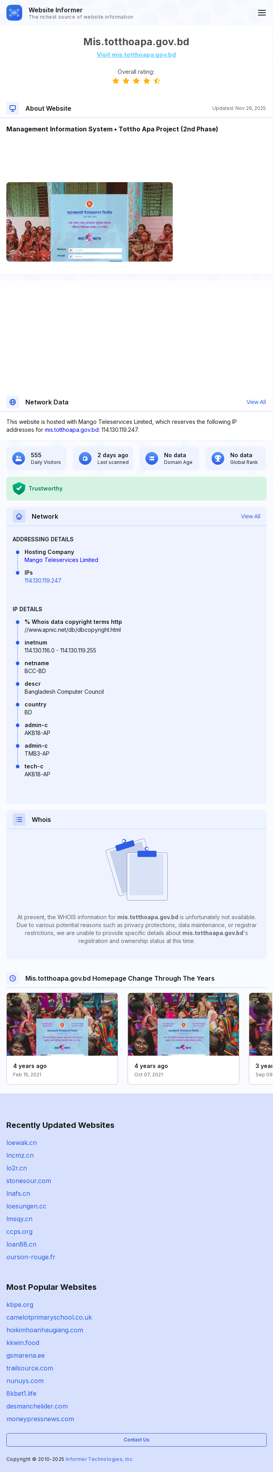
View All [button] (256, 402)
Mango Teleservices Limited (61, 559)
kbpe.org (19, 1304)
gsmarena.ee (25, 1355)
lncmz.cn (20, 1155)
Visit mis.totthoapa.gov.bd (136, 54)
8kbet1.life (21, 1393)
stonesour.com (28, 1181)
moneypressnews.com (40, 1419)
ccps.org (19, 1231)
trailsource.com (29, 1368)
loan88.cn (21, 1244)
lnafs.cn (18, 1193)
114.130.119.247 (43, 580)
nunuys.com (25, 1381)
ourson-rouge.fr (30, 1257)
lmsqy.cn (19, 1219)
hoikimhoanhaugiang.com (44, 1330)
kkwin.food (22, 1343)
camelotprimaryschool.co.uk (49, 1317)
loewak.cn (21, 1143)
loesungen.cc (26, 1206)
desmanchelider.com (37, 1406)
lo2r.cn (16, 1168)
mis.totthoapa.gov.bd (72, 429)
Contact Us (136, 1440)
